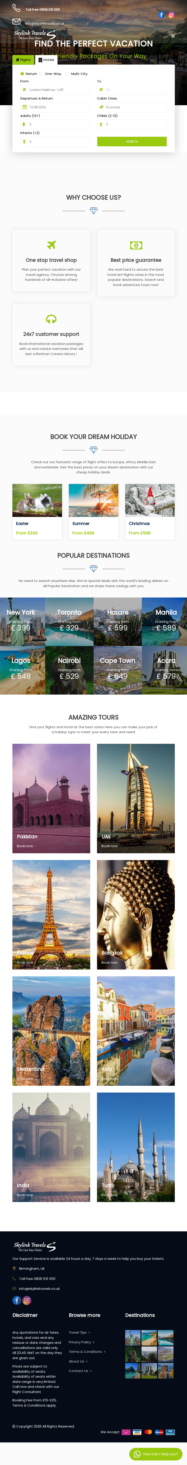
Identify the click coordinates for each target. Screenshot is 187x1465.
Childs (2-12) (107, 115)
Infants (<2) (30, 132)
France (25, 953)
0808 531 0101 (49, 9)
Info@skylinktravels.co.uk (44, 23)
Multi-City (79, 73)
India (23, 1185)
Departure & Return (36, 98)
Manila (166, 612)
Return (31, 73)
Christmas (139, 523)
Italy (107, 1069)
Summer (81, 523)
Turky (108, 1185)
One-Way (53, 73)
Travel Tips (79, 1332)
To (99, 81)
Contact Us (80, 1370)
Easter (22, 523)
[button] (156, 1454)
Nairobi (69, 661)
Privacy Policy (81, 1342)
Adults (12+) (30, 115)
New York (21, 612)
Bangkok (112, 953)
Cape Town (117, 661)
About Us (78, 1361)
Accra (166, 661)
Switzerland (30, 1069)
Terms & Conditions (87, 1351)
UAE (106, 836)
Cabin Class (107, 98)
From (24, 81)
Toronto (69, 612)
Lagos (21, 661)
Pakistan (27, 836)
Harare (117, 612)
